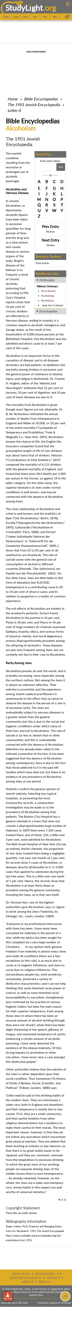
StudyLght (24, 7)
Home (12, 99)
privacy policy (45, 1273)
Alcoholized (47, 300)
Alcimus (50, 231)
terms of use (21, 1273)
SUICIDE (42, 582)
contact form (36, 1295)
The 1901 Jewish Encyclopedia (34, 104)
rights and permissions (25, 1277)
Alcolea (50, 245)
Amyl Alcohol (48, 290)
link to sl (44, 1281)
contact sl (53, 1277)
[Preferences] (67, 17)
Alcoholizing (47, 295)
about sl (27, 1281)
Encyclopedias (48, 311)
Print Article (42, 263)
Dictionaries (47, 280)
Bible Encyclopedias (41, 99)
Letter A (14, 110)
